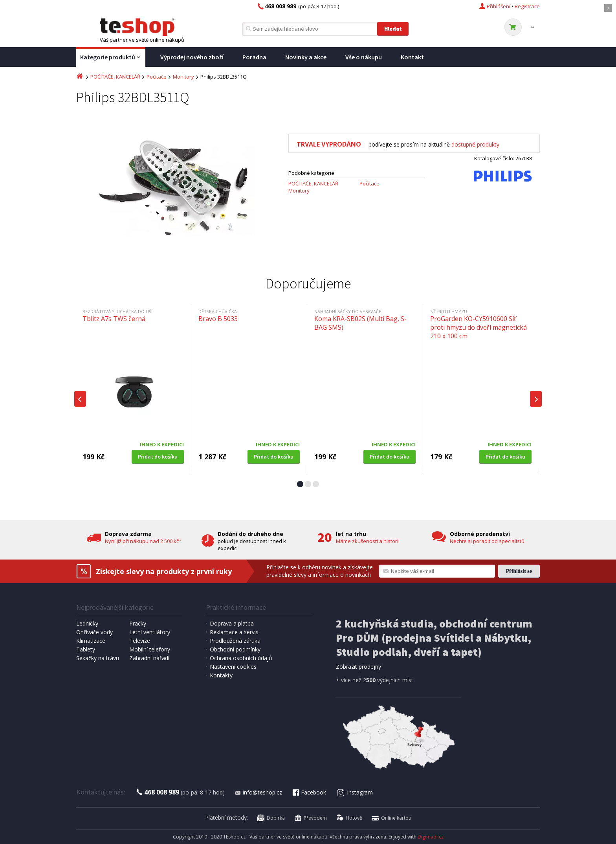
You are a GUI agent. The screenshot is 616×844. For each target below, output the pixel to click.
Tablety (85, 649)
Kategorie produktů (110, 57)
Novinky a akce (305, 57)
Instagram (355, 792)
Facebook (309, 792)
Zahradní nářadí (149, 658)
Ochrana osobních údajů (241, 658)
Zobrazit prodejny (358, 666)
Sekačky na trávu (97, 658)
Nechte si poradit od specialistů (487, 541)
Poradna (254, 57)
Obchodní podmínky (235, 649)
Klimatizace (90, 640)
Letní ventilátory (149, 632)
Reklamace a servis (234, 632)
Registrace (527, 6)
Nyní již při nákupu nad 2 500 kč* (143, 541)
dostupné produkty (475, 144)
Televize (139, 640)
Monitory (183, 76)
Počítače (157, 76)
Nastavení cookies (233, 666)
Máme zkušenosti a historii (368, 541)
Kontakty (221, 675)
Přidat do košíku (158, 456)
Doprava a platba (232, 623)
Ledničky (87, 623)
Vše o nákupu (363, 57)
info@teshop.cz (258, 792)
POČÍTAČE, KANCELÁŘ (115, 76)
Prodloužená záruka (235, 640)
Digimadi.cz (431, 836)
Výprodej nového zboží (192, 57)
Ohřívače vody (94, 632)
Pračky (137, 623)
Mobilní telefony (149, 649)
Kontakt (412, 57)
